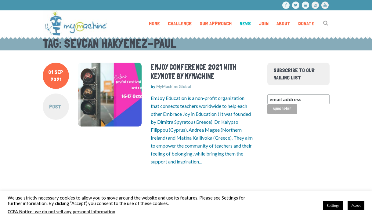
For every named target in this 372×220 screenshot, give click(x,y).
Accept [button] (356, 205)
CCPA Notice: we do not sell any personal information (61, 212)
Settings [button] (333, 205)
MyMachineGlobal (173, 86)
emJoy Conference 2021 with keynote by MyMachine (194, 72)
